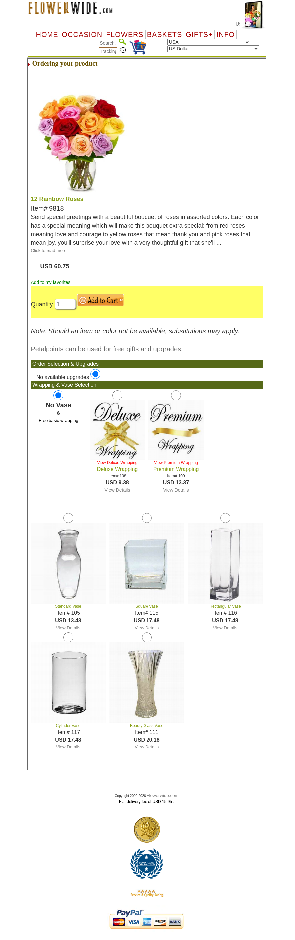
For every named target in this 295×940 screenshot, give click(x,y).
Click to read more (49, 250)
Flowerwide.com (162, 795)
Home (47, 35)
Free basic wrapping (58, 420)
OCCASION (82, 35)
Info (225, 35)
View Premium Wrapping (176, 462)
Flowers (124, 35)
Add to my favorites (51, 282)
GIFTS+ (199, 35)
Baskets (164, 35)
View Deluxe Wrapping (117, 462)
